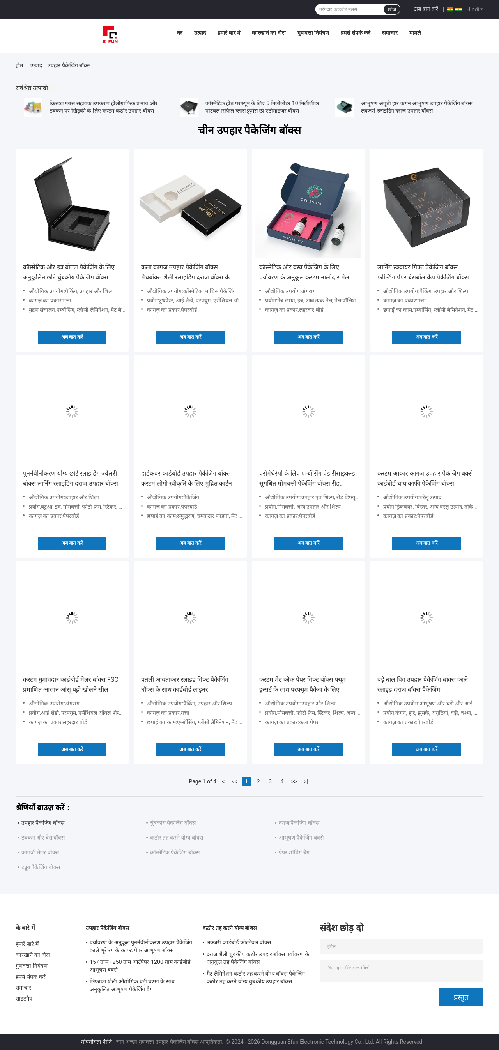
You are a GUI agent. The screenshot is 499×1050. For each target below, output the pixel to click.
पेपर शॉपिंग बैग (294, 852)
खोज (392, 9)
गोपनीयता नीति (96, 1042)
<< (234, 781)
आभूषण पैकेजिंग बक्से (301, 837)
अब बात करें (426, 9)
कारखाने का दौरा (269, 33)
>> (294, 781)
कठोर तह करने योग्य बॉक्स (176, 837)
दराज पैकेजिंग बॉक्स (299, 823)
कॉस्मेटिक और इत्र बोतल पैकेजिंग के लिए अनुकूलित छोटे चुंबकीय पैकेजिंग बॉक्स (69, 272)
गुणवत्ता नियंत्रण (313, 33)
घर (179, 33)
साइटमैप (24, 998)
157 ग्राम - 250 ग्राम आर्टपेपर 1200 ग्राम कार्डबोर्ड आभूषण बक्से (140, 966)
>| (306, 781)
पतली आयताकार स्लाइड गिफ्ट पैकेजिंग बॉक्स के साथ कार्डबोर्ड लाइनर (184, 684)
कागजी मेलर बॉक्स (40, 852)
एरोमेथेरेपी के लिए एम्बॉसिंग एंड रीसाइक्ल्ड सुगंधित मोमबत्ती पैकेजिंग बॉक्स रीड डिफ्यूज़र (307, 479)
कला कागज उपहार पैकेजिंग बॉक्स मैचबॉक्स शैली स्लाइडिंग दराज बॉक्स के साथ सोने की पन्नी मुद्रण (185, 273)
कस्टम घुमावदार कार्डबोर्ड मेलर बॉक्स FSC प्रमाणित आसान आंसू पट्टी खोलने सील (71, 684)
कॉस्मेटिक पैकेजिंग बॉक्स (175, 852)
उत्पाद (200, 33)
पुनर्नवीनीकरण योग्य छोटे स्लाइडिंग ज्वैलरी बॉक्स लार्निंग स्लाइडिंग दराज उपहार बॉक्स (70, 478)
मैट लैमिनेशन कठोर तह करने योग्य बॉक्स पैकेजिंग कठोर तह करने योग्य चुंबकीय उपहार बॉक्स (256, 977)
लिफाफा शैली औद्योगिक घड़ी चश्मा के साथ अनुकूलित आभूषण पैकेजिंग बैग (132, 985)
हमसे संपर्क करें (355, 33)
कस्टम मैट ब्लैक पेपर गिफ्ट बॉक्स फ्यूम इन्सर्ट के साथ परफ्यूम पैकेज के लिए (302, 684)
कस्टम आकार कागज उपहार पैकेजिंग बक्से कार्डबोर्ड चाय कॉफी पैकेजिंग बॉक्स (425, 478)
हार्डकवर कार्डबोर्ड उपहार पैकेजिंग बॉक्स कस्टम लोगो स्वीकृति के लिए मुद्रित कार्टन (186, 478)
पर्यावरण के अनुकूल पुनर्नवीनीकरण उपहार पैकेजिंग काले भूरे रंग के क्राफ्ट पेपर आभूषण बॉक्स (141, 946)
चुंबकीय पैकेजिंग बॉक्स (173, 823)
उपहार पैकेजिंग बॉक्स (42, 823)
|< (223, 781)
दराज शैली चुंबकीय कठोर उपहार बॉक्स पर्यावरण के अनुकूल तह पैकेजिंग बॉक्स (258, 958)
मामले (415, 33)
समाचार (390, 33)
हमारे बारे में (229, 33)
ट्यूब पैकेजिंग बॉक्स (40, 867)
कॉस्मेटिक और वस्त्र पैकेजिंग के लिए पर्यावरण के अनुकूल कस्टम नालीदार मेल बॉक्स (304, 273)
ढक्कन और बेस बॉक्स (43, 837)
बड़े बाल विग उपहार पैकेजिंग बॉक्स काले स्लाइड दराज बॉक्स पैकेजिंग (422, 684)
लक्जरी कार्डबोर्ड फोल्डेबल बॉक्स (239, 942)
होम (19, 65)
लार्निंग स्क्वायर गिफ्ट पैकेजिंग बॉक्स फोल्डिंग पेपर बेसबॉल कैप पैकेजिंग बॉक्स (423, 272)
